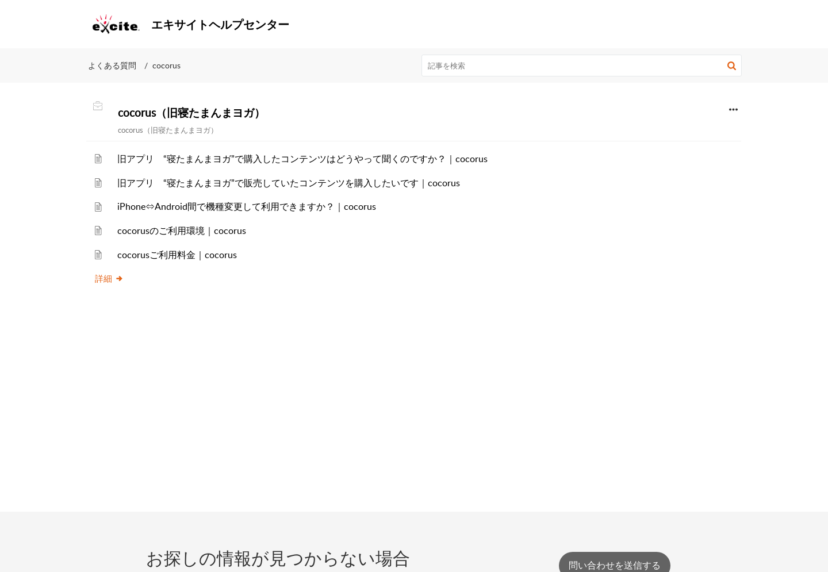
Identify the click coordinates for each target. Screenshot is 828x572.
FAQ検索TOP (679, 23)
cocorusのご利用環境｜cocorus (181, 230)
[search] (581, 65)
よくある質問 (112, 65)
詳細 (109, 278)
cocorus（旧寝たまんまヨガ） (191, 112)
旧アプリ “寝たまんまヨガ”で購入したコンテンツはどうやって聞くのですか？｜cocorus (302, 158)
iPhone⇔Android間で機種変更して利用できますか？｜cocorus (246, 206)
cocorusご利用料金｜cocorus (177, 254)
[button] (729, 24)
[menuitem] (679, 24)
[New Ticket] (614, 565)
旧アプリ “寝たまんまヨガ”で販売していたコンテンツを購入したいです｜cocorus (288, 182)
